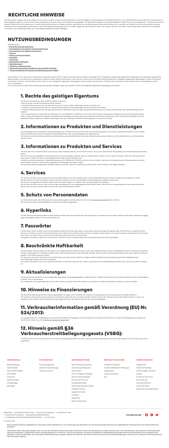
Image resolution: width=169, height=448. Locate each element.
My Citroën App (141, 380)
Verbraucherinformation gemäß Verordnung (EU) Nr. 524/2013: (33, 68)
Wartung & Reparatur (143, 383)
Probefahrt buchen (78, 389)
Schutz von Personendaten (19, 55)
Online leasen (76, 371)
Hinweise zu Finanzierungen (20, 66)
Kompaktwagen (12, 383)
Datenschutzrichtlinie (100, 200)
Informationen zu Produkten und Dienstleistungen (28, 49)
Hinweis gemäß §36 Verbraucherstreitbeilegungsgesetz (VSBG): (34, 70)
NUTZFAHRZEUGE (45, 360)
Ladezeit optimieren (111, 374)
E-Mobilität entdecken (112, 365)
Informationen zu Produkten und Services (25, 51)
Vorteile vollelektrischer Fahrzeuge (116, 368)
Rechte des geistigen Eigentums (21, 47)
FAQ (105, 377)
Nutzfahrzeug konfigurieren (81, 368)
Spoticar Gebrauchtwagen (81, 377)
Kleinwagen (11, 386)
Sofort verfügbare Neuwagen (82, 374)
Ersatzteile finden (142, 386)
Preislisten (75, 395)
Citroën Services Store (144, 377)
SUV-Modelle (11, 374)
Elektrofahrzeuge (13, 365)
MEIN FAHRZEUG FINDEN (81, 360)
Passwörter (13, 60)
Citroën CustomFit (46, 371)
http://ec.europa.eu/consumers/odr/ (56, 320)
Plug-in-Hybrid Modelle (15, 371)
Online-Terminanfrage (144, 368)
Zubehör (139, 374)
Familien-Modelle (13, 380)
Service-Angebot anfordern (146, 371)
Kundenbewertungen (79, 383)
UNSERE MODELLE (13, 360)
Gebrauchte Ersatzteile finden (147, 389)
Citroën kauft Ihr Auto (80, 380)
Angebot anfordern (78, 392)
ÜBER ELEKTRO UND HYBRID (114, 360)
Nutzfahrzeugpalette (46, 365)
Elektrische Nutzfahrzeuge (48, 368)
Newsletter (76, 398)
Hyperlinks (13, 57)
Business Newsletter (79, 401)
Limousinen (11, 377)
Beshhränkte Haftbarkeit (18, 62)
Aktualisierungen (15, 64)
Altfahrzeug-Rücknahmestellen (83, 386)
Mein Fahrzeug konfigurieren (82, 365)
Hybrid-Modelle (12, 368)
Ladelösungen (109, 371)
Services (12, 53)
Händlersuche (141, 365)
